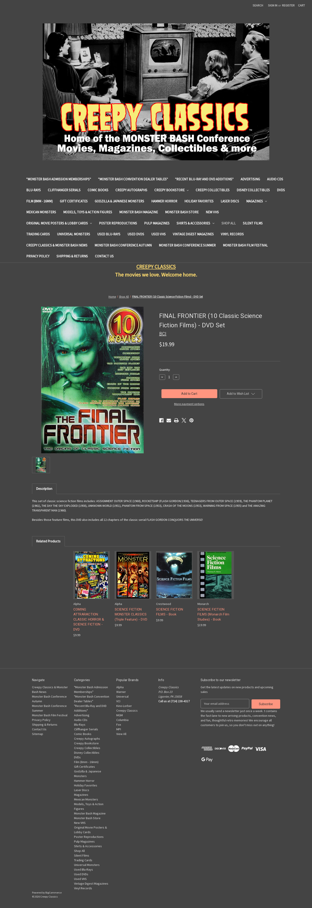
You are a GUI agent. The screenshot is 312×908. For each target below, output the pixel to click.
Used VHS (158, 234)
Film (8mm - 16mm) (39, 201)
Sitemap (37, 734)
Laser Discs (230, 201)
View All (121, 734)
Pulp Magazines (156, 223)
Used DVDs (135, 234)
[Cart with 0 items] (301, 5)
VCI (118, 701)
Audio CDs (275, 179)
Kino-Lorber (124, 706)
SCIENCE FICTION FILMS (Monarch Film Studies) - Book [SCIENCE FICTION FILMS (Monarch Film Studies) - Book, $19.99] (213, 614)
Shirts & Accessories (195, 223)
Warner (121, 692)
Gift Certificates (74, 201)
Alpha (120, 687)
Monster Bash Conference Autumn (123, 245)
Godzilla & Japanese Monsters (119, 201)
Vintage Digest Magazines (193, 234)
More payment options (189, 404)
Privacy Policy (37, 256)
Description (44, 489)
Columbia (122, 720)
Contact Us (104, 256)
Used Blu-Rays (108, 234)
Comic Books (98, 190)
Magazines (256, 201)
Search (258, 5)
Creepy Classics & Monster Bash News (56, 245)
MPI (118, 729)
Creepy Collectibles (212, 190)
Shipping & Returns (72, 256)
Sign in (272, 5)
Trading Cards (38, 234)
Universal (122, 696)
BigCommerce (53, 892)
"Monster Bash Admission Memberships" (58, 179)
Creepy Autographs (131, 190)
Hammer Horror (164, 201)
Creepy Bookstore (171, 190)
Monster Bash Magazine (138, 212)
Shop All (228, 223)
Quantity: (164, 369)
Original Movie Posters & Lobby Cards (59, 223)
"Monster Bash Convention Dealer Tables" (133, 179)
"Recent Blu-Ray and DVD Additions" (204, 179)
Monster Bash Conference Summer (187, 245)
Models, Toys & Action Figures (87, 212)
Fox (118, 725)
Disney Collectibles (253, 190)
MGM (119, 715)
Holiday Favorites (198, 201)
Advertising (250, 179)
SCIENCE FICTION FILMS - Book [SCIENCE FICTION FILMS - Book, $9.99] (169, 612)
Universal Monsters (73, 234)
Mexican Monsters (41, 212)
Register (288, 5)
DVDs (281, 190)
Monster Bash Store (182, 212)
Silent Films (253, 223)
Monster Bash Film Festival (245, 245)
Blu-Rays (33, 190)
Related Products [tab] (48, 541)
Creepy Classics (127, 710)
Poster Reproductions (118, 223)
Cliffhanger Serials (64, 190)
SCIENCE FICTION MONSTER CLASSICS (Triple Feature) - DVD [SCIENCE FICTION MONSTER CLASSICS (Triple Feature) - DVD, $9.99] (131, 614)
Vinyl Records (232, 234)
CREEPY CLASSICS (156, 266)
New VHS (212, 212)
